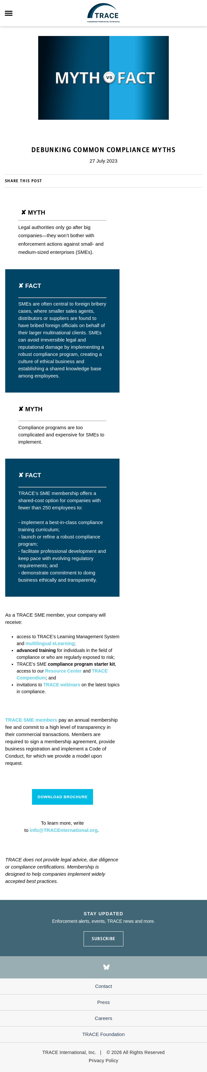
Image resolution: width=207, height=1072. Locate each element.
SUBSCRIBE (103, 938)
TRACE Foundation (103, 1034)
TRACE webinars (61, 684)
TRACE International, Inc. (69, 1052)
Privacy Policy (104, 1060)
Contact (103, 986)
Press (103, 1002)
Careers (103, 1018)
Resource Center (63, 671)
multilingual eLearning (49, 643)
